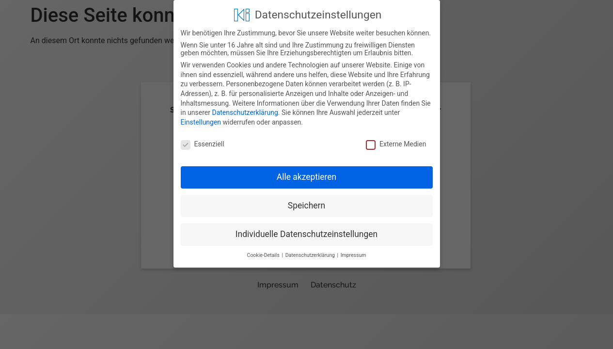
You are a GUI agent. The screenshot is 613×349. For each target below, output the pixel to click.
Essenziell (202, 143)
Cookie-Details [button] (264, 255)
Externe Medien (396, 143)
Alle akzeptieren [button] (307, 177)
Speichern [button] (306, 205)
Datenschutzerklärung (245, 112)
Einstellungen (201, 122)
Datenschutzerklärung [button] (310, 255)
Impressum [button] (353, 255)
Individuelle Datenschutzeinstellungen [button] (306, 233)
